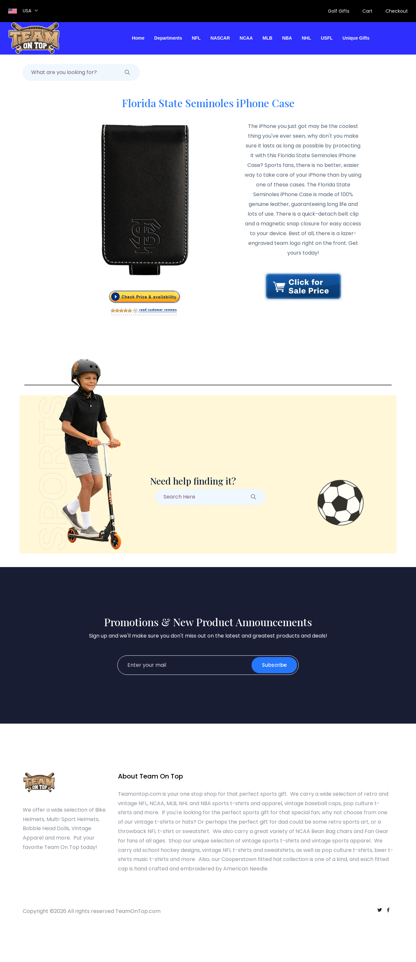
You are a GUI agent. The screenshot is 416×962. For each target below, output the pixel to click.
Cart (367, 11)
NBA (287, 38)
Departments (168, 38)
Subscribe (274, 665)
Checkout (396, 11)
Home (138, 38)
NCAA (246, 38)
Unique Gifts (356, 38)
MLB (267, 38)
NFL (196, 38)
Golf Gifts (338, 11)
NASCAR (220, 38)
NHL (306, 38)
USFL (327, 38)
